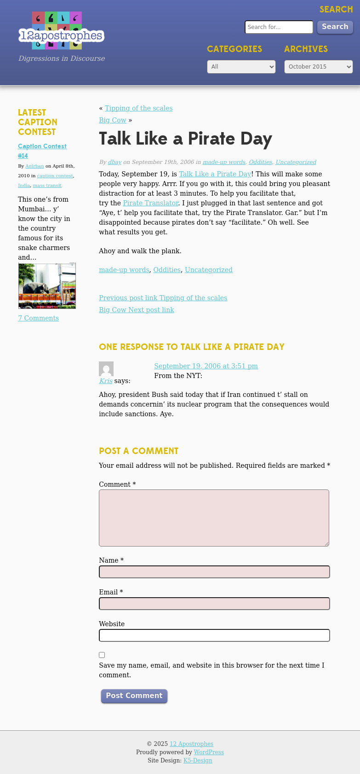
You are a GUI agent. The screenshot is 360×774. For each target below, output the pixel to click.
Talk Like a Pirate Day (215, 174)
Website (112, 624)
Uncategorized (295, 162)
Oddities (260, 162)
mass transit (47, 185)
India (24, 185)
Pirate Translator (150, 203)
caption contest (55, 175)
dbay (114, 162)
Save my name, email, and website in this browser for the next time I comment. (211, 670)
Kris (105, 380)
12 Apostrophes (191, 744)
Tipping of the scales (138, 108)
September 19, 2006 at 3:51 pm (206, 366)
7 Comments (38, 318)
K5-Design (197, 760)
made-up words (223, 162)
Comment (117, 484)
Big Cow (112, 120)
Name (111, 560)
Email (111, 592)
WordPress (209, 752)
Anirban (34, 166)
